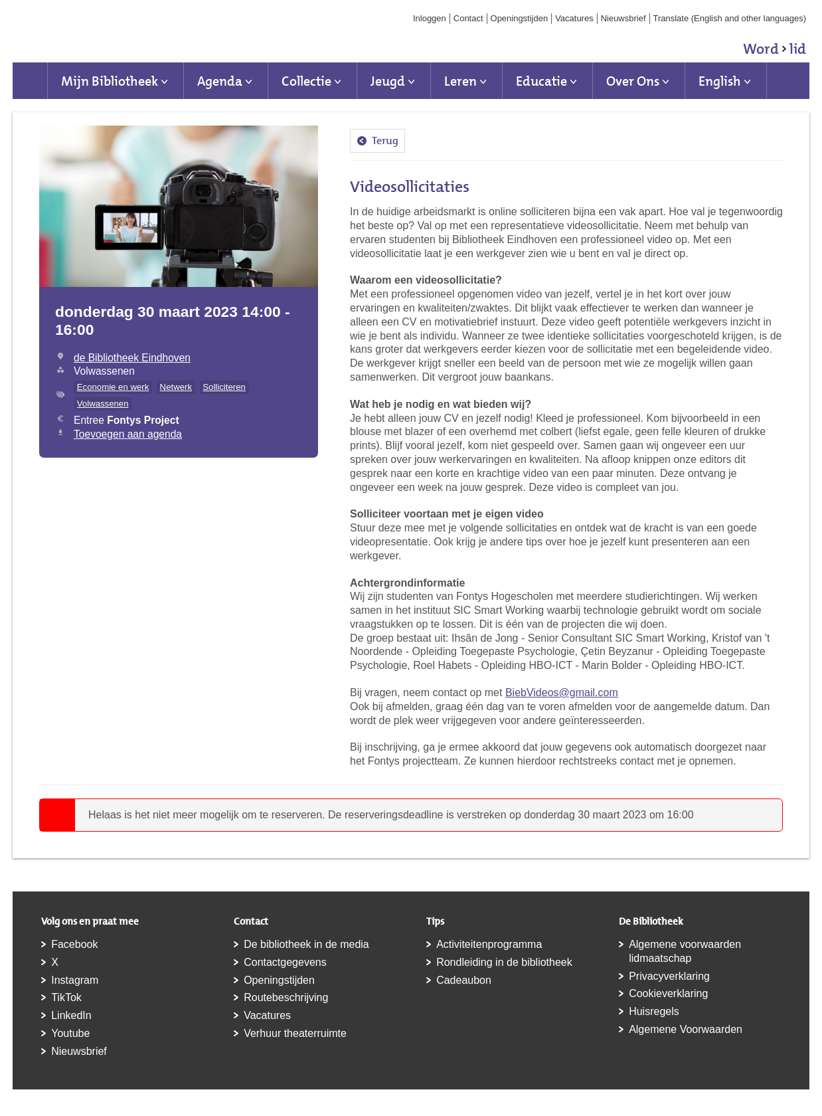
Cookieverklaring (668, 993)
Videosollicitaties (409, 186)
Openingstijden (519, 18)
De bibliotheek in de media (306, 944)
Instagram (74, 980)
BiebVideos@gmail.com (561, 692)
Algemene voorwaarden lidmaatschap (685, 951)
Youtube (70, 1033)
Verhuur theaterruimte (295, 1033)
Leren (460, 81)
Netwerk (176, 387)
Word (774, 51)
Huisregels (654, 1011)
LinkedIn (71, 1015)
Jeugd (387, 81)
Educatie (541, 81)
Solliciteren (224, 387)
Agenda (219, 81)
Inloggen (429, 18)
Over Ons (632, 81)
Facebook (74, 944)
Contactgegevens (285, 962)
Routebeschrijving (286, 997)
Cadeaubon (463, 980)
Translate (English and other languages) (730, 18)
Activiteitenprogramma (489, 944)
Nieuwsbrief (623, 18)
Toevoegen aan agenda (128, 434)
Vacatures (574, 18)
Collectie (306, 81)
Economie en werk (113, 387)
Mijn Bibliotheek (109, 81)
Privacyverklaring (669, 976)
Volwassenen (103, 404)
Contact (468, 18)
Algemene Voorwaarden (685, 1029)
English (720, 81)
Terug (385, 140)
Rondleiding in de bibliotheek (504, 962)
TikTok (66, 997)
